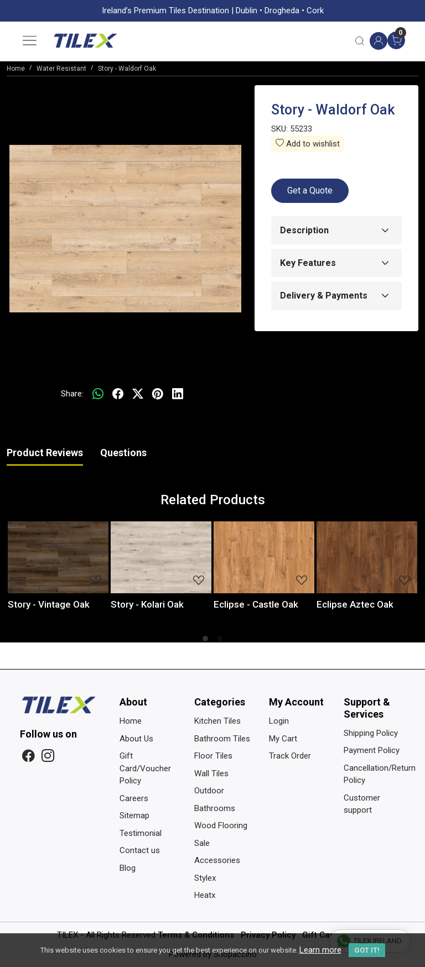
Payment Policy (372, 750)
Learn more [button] (320, 950)
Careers (134, 798)
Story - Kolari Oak (147, 604)
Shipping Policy (371, 733)
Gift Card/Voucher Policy (145, 768)
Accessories (217, 860)
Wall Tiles (211, 773)
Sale (202, 843)
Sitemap (134, 815)
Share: (72, 394)
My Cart (283, 739)
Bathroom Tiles (222, 739)
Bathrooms (214, 808)
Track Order (290, 756)
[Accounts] (378, 41)
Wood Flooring (220, 825)
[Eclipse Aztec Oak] (367, 557)
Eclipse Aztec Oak (355, 604)
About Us (136, 739)
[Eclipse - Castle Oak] (264, 557)
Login (279, 721)
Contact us (140, 850)
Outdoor (209, 791)
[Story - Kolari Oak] (161, 557)
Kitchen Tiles (217, 721)
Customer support (362, 804)
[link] (360, 40)
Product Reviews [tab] (45, 452)
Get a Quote (310, 190)
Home (131, 721)
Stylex (205, 878)
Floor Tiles (213, 756)
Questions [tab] (123, 452)
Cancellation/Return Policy (374, 774)
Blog (128, 868)
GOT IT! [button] (367, 950)
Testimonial (141, 833)
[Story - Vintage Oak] (58, 557)
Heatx (204, 895)
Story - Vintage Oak (49, 604)
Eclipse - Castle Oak (256, 604)
